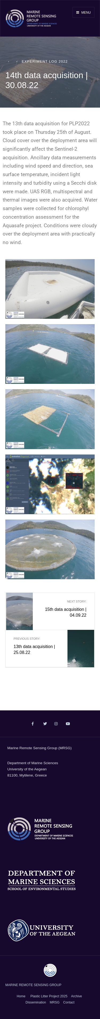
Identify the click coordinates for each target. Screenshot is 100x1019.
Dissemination (36, 1002)
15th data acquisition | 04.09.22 (63, 609)
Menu (83, 12)
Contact (68, 1002)
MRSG (54, 1002)
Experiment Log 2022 (45, 61)
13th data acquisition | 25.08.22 (37, 646)
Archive (76, 996)
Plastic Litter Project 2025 (48, 996)
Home (21, 996)
